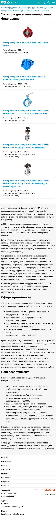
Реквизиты (6, 477)
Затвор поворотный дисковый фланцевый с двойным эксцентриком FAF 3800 (24, 78)
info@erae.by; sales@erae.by (12, 514)
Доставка (5, 469)
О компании (6, 461)
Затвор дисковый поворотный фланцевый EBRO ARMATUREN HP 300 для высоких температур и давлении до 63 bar (26, 183)
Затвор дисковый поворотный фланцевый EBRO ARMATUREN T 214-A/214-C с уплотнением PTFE (26, 112)
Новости (5, 481)
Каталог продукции (9, 7)
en (16, 2)
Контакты (5, 485)
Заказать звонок (43, 2)
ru (12, 2)
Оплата (4, 465)
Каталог (4, 457)
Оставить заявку (38, 2)
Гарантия (5, 473)
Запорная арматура (27, 7)
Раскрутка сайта (49, 494)
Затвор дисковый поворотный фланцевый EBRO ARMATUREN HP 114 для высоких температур (26, 146)
